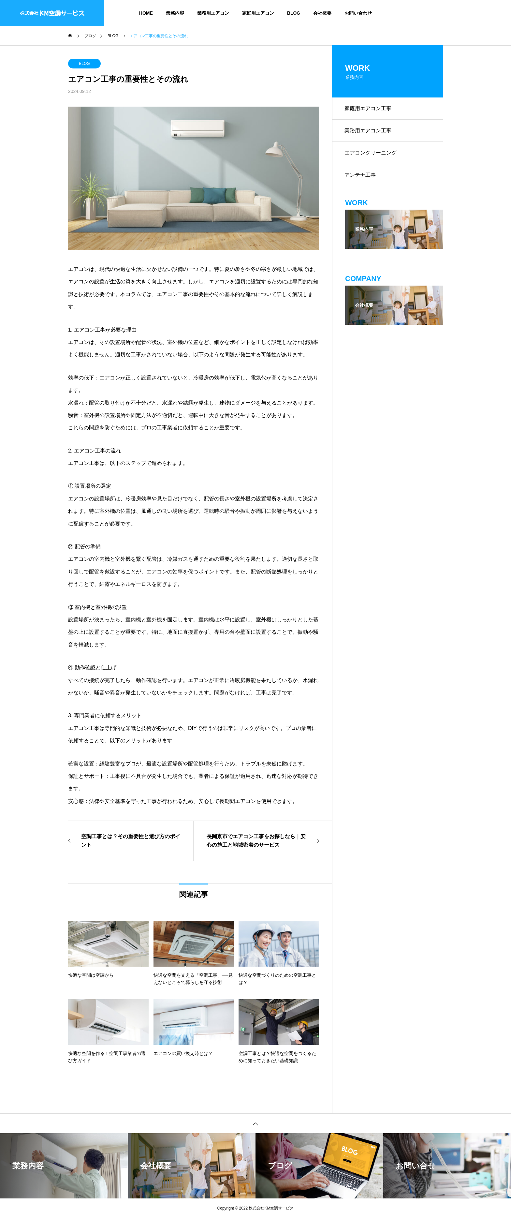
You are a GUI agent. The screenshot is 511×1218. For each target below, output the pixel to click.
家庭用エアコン (258, 13)
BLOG (293, 13)
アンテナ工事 (360, 177)
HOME (146, 13)
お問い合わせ (358, 13)
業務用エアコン (213, 13)
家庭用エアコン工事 (368, 108)
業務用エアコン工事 (368, 131)
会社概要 (322, 13)
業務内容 (175, 13)
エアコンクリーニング (371, 154)
